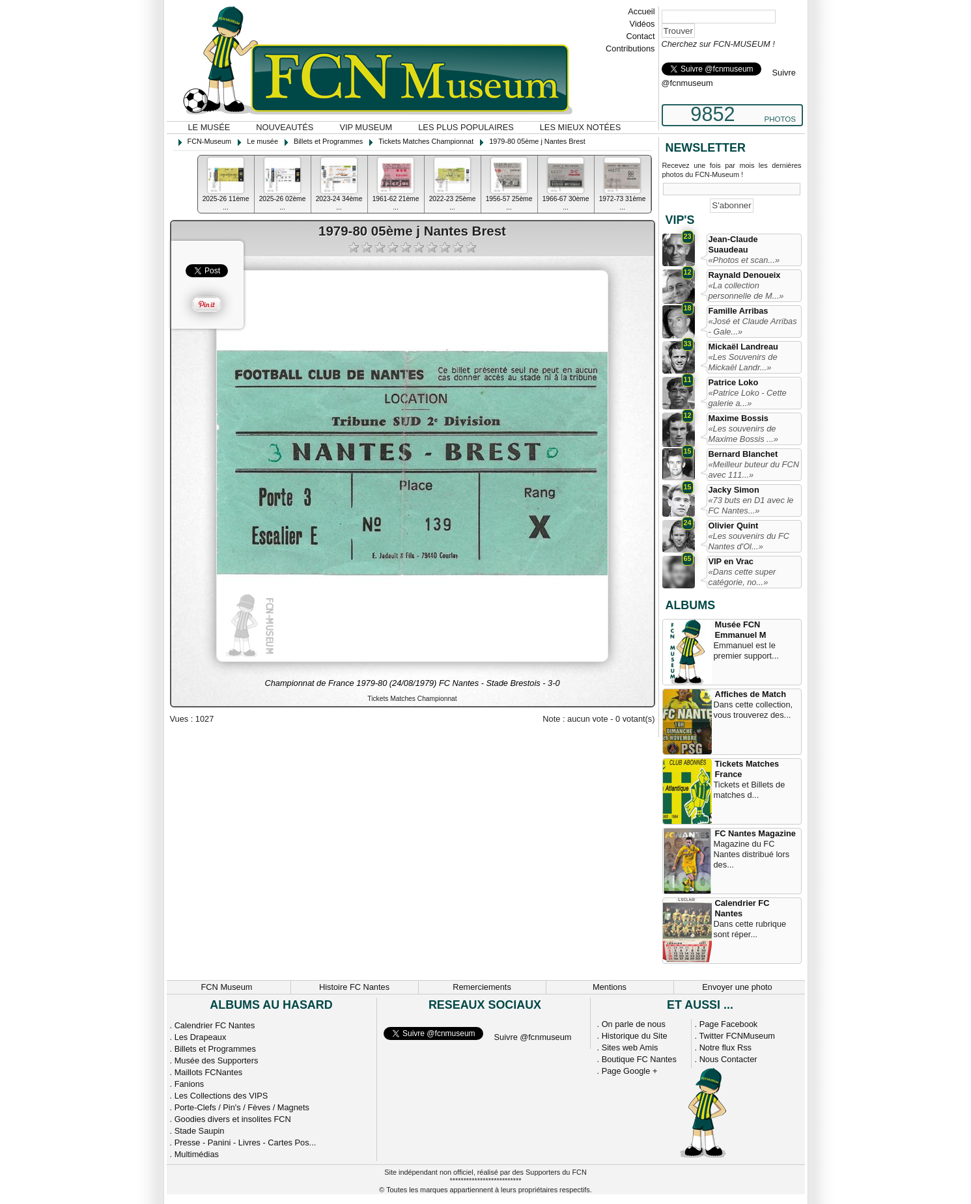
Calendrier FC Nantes (742, 908)
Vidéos (642, 24)
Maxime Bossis (738, 418)
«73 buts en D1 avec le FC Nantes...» (751, 505)
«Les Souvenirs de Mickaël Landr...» (743, 362)
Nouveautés (284, 127)
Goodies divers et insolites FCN (233, 1119)
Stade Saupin (200, 1131)
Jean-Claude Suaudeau (733, 244)
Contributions (630, 48)
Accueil (641, 11)
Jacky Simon (734, 490)
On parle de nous (634, 1024)
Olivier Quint (734, 525)
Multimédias (197, 1154)
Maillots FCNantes (209, 1072)
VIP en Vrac (731, 561)
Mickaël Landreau (743, 346)
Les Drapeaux (201, 1037)
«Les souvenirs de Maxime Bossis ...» (743, 434)
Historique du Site (635, 1036)
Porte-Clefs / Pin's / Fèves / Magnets (242, 1107)
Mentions (609, 987)
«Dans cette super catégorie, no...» (742, 577)
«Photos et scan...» (744, 260)
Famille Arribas (738, 311)
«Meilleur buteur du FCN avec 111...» (754, 469)
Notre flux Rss (725, 1047)
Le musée (209, 127)
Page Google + (630, 1071)
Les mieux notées (580, 127)
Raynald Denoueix (745, 275)
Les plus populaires (466, 127)
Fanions (189, 1084)
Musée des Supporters (217, 1060)
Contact (640, 36)
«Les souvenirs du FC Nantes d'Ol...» (749, 541)
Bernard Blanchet (743, 454)
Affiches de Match (751, 694)
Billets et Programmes (215, 1049)
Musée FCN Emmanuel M (741, 630)
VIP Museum (365, 127)
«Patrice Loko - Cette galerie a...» (748, 398)
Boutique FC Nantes (639, 1059)
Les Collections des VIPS (221, 1096)
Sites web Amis (630, 1047)
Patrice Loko (734, 382)
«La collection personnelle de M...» (746, 290)
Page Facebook (728, 1024)
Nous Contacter (728, 1059)
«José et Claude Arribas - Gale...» (753, 326)
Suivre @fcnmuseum (533, 1037)
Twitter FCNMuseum (737, 1036)
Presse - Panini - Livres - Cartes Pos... (246, 1142)
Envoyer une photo (737, 987)
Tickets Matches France (747, 769)
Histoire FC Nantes (354, 987)
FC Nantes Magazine (755, 833)
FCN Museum (227, 987)
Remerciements (482, 987)
